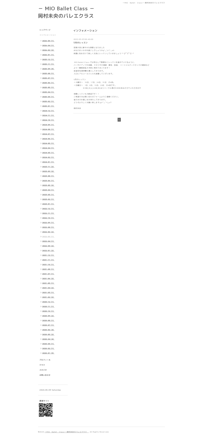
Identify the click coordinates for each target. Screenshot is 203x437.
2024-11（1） (48, 115)
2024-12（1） (48, 111)
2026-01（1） (48, 55)
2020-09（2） (48, 316)
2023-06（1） (48, 181)
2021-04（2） (48, 288)
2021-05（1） (48, 283)
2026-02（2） (48, 50)
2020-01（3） (48, 353)
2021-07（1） (48, 274)
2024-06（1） (48, 139)
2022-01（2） (48, 250)
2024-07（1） (48, 134)
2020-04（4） (48, 339)
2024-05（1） (48, 143)
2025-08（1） (48, 73)
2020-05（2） (48, 334)
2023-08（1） (48, 176)
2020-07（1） (48, 325)
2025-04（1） (48, 92)
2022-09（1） (48, 222)
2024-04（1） (48, 148)
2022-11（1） (48, 213)
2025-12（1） (48, 59)
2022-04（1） (48, 241)
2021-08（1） (48, 269)
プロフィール (44, 360)
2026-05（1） (48, 41)
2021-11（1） (48, 260)
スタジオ (43, 370)
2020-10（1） (48, 311)
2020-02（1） (48, 348)
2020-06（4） (48, 330)
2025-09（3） (48, 69)
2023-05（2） (48, 185)
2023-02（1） (48, 199)
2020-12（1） (48, 302)
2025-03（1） (48, 97)
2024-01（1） (48, 162)
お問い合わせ (44, 375)
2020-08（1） (48, 320)
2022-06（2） (48, 232)
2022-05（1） (48, 236)
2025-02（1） (48, 101)
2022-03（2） (48, 246)
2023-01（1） (48, 204)
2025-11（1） (48, 64)
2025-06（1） (48, 83)
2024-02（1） (48, 157)
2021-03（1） (48, 292)
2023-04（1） (48, 190)
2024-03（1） (48, 153)
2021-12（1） (48, 255)
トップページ (44, 30)
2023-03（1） (48, 195)
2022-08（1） (48, 227)
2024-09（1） (48, 125)
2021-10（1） (48, 264)
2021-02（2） (48, 297)
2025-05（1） (48, 87)
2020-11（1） (48, 306)
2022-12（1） (48, 208)
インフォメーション (47, 35)
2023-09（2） (48, 171)
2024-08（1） (48, 129)
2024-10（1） (48, 120)
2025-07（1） (48, 78)
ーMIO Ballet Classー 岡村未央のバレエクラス (67, 432)
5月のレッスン (81, 42)
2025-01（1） (48, 106)
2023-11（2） (48, 167)
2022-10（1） (48, 218)
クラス (42, 365)
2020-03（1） (48, 344)
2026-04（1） (48, 45)
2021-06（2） (48, 278)
